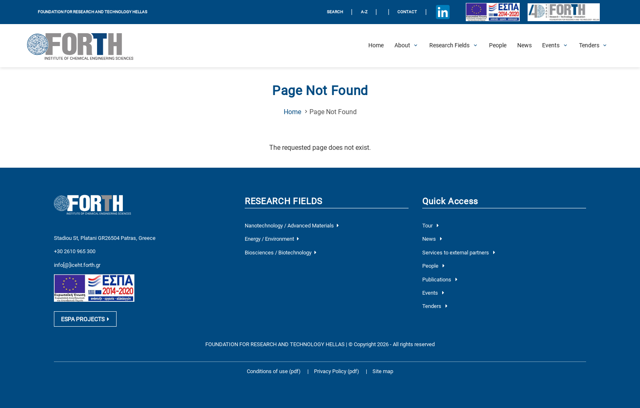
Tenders (434, 306)
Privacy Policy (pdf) (337, 371)
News (432, 239)
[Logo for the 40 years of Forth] (564, 12)
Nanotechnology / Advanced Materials (291, 225)
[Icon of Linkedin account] (442, 12)
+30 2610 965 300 (74, 251)
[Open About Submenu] (402, 45)
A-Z (364, 12)
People (433, 266)
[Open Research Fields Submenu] (449, 45)
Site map (382, 371)
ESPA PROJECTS (85, 319)
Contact (407, 12)
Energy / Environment (272, 239)
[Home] (376, 45)
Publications (439, 279)
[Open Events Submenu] (551, 45)
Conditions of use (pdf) (274, 371)
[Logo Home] (85, 45)
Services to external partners (458, 252)
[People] (497, 45)
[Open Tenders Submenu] (589, 45)
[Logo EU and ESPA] (493, 12)
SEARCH (335, 12)
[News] (524, 45)
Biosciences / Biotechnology (280, 252)
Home (292, 112)
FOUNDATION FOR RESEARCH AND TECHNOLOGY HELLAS (92, 12)
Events (433, 293)
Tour (430, 225)
